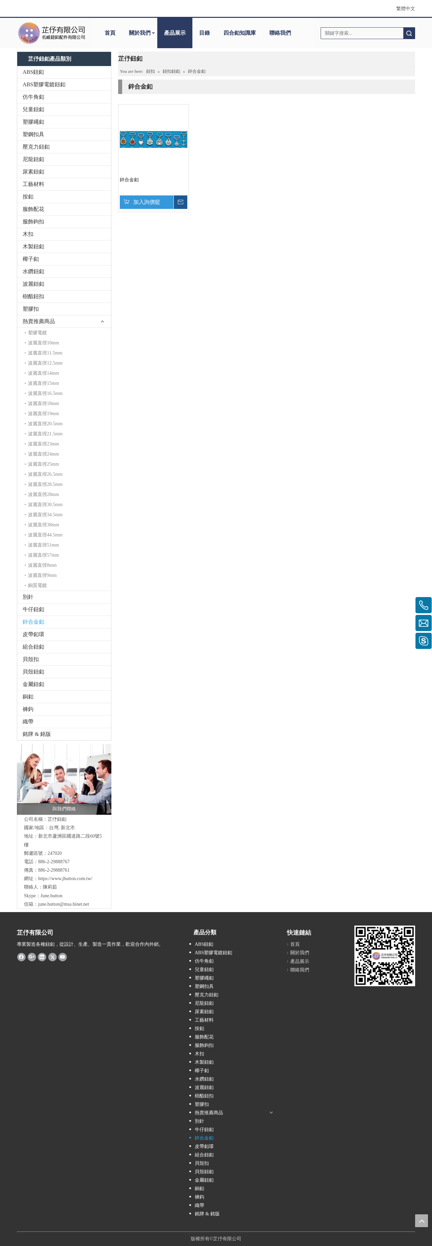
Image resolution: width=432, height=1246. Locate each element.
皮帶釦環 (33, 634)
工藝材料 (33, 184)
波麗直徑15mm (43, 383)
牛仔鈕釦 (33, 609)
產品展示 (175, 33)
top (421, 1220)
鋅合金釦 (33, 622)
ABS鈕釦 (33, 72)
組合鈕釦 (33, 647)
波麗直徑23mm (43, 443)
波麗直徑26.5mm (45, 474)
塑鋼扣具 (33, 134)
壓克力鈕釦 (36, 147)
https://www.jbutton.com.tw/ (65, 878)
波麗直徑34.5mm (45, 514)
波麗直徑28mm (43, 494)
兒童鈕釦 (33, 109)
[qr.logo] (384, 956)
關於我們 (140, 33)
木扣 (28, 234)
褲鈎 (28, 709)
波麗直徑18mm (43, 403)
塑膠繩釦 (33, 122)
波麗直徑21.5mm (45, 433)
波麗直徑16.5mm (45, 393)
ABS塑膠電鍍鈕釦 (44, 84)
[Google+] (32, 956)
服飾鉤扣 (33, 221)
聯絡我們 (280, 33)
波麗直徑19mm (43, 413)
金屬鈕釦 (33, 684)
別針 (28, 597)
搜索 (409, 33)
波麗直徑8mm (42, 565)
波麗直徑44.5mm (45, 534)
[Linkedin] (42, 956)
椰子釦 (31, 259)
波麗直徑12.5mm (45, 363)
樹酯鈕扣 (33, 296)
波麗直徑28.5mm (45, 484)
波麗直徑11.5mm (45, 352)
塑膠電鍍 (37, 332)
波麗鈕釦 (33, 284)
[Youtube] (62, 956)
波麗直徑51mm (43, 545)
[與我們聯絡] (64, 779)
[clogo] (51, 33)
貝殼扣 (31, 659)
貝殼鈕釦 (33, 672)
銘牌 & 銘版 (37, 734)
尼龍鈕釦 (33, 159)
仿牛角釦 (33, 97)
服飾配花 (33, 209)
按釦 (28, 196)
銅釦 (28, 696)
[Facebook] (21, 956)
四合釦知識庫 (239, 33)
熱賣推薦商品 (39, 321)
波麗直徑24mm (43, 454)
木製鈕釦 (33, 246)
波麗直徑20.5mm (45, 423)
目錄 (204, 33)
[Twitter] (52, 956)
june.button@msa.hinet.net (63, 904)
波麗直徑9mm (42, 575)
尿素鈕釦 (33, 172)
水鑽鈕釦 (33, 271)
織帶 (28, 721)
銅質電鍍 (37, 585)
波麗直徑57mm (43, 555)
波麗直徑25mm (43, 464)
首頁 (110, 33)
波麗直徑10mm (43, 342)
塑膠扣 (31, 309)
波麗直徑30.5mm (45, 504)
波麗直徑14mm (43, 373)
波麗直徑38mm (43, 524)
